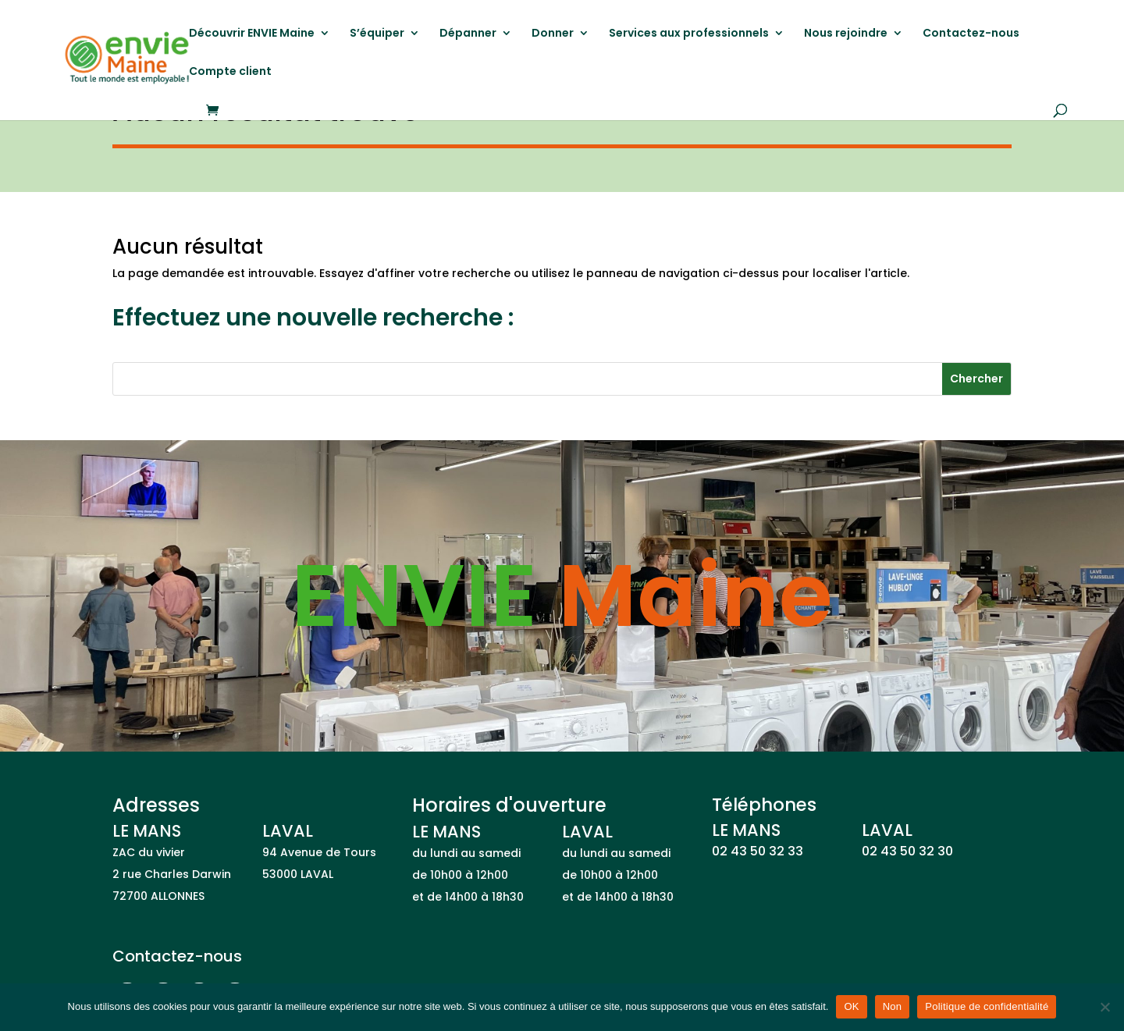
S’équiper (377, 34)
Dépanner (467, 34)
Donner (553, 34)
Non (892, 1006)
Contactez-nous (971, 34)
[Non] (1104, 1007)
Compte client (230, 72)
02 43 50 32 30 (907, 851)
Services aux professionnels (689, 34)
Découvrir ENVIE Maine (252, 34)
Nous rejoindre (845, 34)
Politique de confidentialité (986, 1006)
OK (851, 1006)
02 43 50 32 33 (757, 851)
